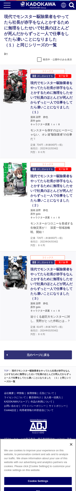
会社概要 (9, 393)
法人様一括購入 (52, 397)
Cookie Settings (38, 485)
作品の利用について (41, 401)
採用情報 (32, 393)
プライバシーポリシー (33, 406)
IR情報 (20, 393)
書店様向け (35, 397)
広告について (47, 393)
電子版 (63, 76)
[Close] (71, 448)
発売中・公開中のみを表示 (57, 59)
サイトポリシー (57, 406)
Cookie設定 (10, 410)
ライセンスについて (15, 397)
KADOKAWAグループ (16, 401)
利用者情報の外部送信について (36, 410)
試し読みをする (42, 76)
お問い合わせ (11, 406)
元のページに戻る (38, 355)
